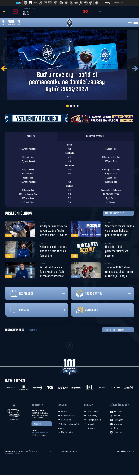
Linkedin (116, 432)
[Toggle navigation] (136, 22)
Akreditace (66, 420)
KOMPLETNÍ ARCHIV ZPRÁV (114, 214)
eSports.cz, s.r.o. (44, 452)
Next (100, 11)
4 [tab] (78, 106)
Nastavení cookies (12, 454)
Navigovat (38, 424)
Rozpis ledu (22, 294)
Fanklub (91, 424)
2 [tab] (71, 106)
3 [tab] (74, 106)
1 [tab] (67, 106)
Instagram (116, 420)
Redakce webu (67, 416)
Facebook (116, 412)
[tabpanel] (69, 65)
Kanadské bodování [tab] (95, 137)
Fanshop (20, 310)
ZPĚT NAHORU (70, 452)
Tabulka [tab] (31, 137)
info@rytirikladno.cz (39, 433)
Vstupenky (87, 310)
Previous (4, 11)
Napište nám (67, 432)
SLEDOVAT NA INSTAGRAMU (114, 330)
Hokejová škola (94, 420)
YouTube (116, 424)
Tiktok (115, 428)
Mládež (64, 412)
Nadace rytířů (89, 294)
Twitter (115, 416)
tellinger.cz (129, 452)
